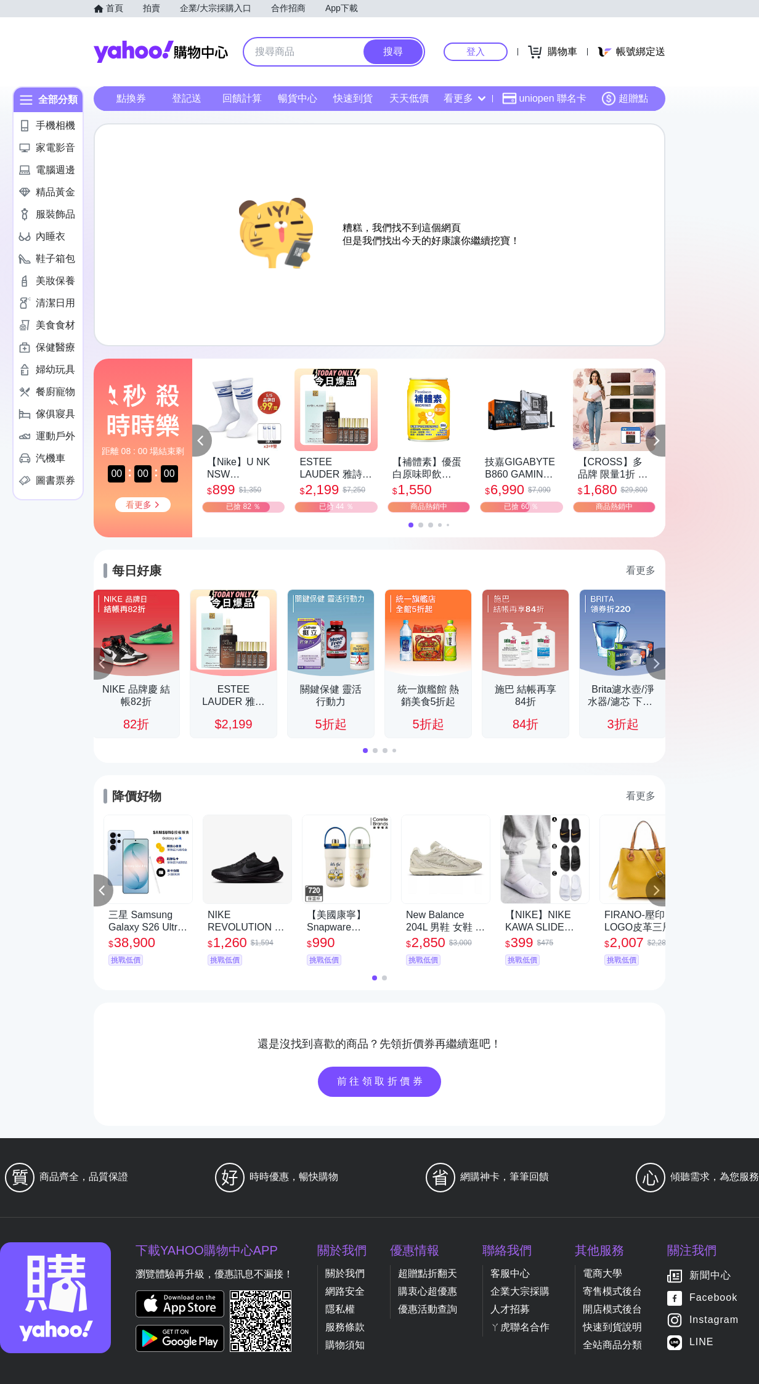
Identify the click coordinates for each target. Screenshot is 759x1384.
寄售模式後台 (612, 1291)
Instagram (714, 1320)
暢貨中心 (297, 98)
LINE (701, 1342)
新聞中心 (710, 1276)
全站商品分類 (612, 1345)
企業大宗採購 (520, 1291)
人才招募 (510, 1309)
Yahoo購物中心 (161, 52)
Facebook (713, 1298)
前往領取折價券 (381, 1081)
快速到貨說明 (612, 1327)
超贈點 (624, 98)
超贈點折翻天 (427, 1273)
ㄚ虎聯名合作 (520, 1327)
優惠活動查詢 (427, 1309)
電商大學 (602, 1273)
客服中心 (510, 1273)
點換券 (131, 98)
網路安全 (345, 1291)
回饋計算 (242, 98)
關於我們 (345, 1273)
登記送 (186, 98)
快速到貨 (353, 98)
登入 (475, 51)
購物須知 (345, 1345)
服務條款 (345, 1327)
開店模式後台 (612, 1309)
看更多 (464, 98)
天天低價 (409, 98)
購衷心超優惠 (427, 1291)
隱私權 (340, 1309)
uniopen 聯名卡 (544, 98)
